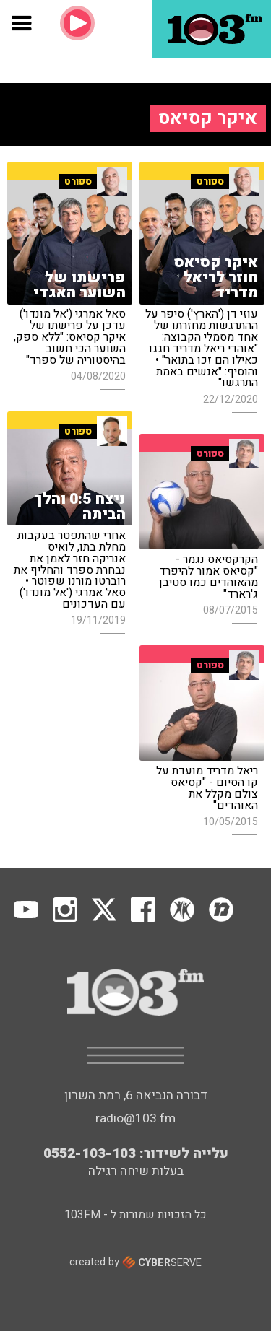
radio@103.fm (135, 1118)
